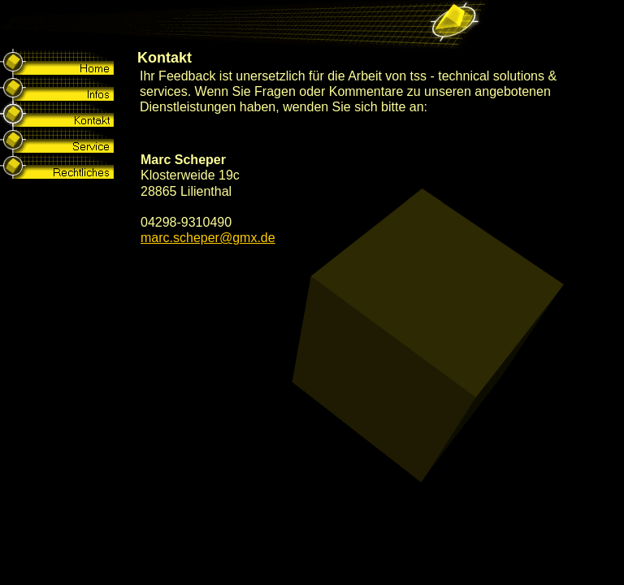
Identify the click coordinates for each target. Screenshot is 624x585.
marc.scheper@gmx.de (208, 238)
